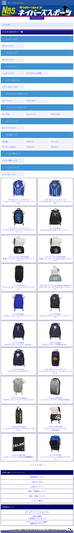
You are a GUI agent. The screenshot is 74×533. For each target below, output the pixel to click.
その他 (4, 142)
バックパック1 (8, 73)
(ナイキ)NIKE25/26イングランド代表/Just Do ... (55, 333)
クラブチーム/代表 (33, 73)
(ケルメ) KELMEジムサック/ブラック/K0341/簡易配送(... (19, 446)
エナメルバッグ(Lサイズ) (16, 107)
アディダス (30, 101)
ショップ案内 (37, 501)
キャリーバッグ (12, 121)
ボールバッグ (11, 53)
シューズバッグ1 (9, 174)
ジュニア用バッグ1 (9, 160)
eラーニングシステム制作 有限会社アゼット (37, 523)
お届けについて (37, 487)
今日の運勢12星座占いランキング (37, 517)
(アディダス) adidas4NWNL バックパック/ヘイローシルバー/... (18, 390)
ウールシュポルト (9, 147)
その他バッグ (11, 135)
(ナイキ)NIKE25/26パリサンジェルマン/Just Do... (19, 333)
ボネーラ (30, 142)
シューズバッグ (12, 167)
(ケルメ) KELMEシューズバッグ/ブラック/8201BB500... (55, 389)
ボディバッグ (11, 39)
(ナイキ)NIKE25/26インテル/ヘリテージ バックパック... (19, 306)
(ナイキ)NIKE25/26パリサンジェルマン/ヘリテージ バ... (55, 306)
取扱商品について (37, 477)
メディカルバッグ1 (9, 87)
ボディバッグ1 (8, 46)
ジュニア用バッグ (13, 154)
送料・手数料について (37, 491)
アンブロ (5, 114)
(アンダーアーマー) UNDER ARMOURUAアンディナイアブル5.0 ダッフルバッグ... (55, 277)
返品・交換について (37, 496)
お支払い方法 (37, 482)
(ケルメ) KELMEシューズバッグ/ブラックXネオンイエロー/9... (18, 418)
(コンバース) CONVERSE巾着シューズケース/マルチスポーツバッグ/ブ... (55, 249)
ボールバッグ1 (8, 60)
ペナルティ (30, 147)
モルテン (54, 147)
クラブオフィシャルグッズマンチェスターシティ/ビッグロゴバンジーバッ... (18, 220)
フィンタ (54, 142)
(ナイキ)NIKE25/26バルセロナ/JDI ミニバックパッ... (55, 219)
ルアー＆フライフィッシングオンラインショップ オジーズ (37, 512)
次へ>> (42, 465)
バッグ (6, 25)
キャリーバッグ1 (9, 128)
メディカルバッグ (13, 80)
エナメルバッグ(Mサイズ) (16, 94)
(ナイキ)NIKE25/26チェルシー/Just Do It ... (18, 360)
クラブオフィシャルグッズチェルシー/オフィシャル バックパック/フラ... (19, 191)
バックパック (11, 66)
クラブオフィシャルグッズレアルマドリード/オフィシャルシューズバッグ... (55, 361)
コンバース (6, 101)
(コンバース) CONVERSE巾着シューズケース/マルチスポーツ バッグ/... (18, 249)
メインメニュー (37, 18)
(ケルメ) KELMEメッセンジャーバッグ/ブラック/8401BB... (55, 418)
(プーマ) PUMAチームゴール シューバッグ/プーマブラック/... (18, 277)
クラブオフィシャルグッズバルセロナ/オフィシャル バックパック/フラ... (55, 191)
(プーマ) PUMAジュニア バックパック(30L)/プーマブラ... (55, 447)
